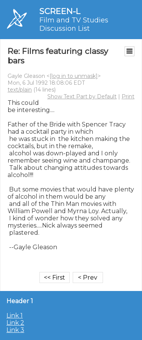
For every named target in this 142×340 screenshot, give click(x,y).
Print (128, 96)
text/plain (20, 89)
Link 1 (14, 315)
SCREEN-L (59, 11)
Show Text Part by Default (82, 96)
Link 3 (15, 330)
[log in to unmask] (74, 76)
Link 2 (15, 322)
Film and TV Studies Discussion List (73, 24)
